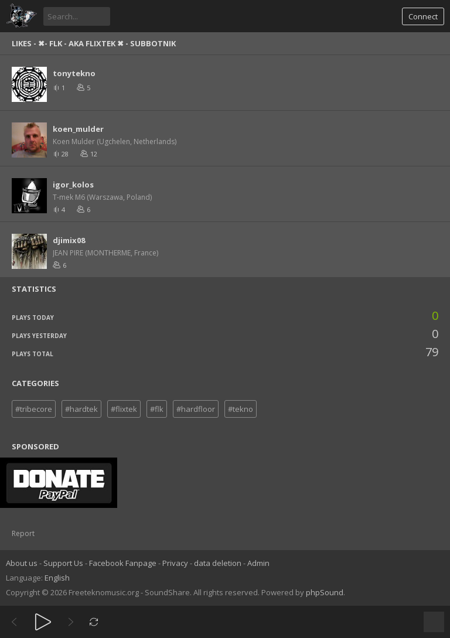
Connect (423, 16)
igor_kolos (73, 184)
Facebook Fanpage (122, 563)
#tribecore (33, 409)
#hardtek (81, 409)
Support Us (63, 563)
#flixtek (124, 409)
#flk (156, 409)
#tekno (240, 409)
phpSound (324, 592)
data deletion (217, 563)
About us (22, 563)
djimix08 (69, 240)
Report (23, 533)
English (57, 577)
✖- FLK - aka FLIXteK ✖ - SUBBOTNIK (107, 43)
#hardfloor (195, 409)
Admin (258, 563)
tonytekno (74, 73)
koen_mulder (78, 129)
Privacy (175, 563)
